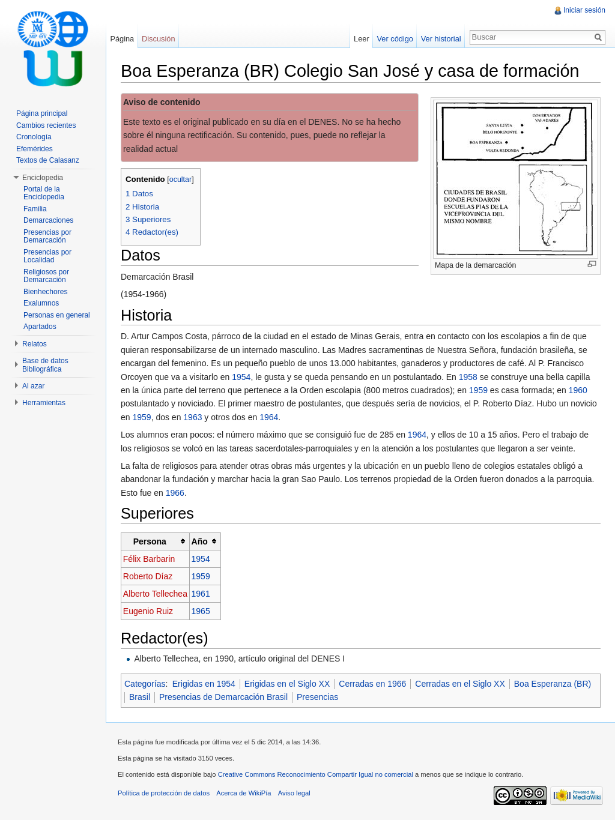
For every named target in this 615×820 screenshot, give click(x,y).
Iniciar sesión (584, 10)
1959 (478, 390)
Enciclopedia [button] (42, 177)
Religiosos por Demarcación (46, 276)
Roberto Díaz (147, 576)
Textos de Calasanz (47, 160)
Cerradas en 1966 (372, 684)
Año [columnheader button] (200, 541)
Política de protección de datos (164, 793)
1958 (468, 377)
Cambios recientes (46, 125)
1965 (201, 611)
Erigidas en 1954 (203, 684)
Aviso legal (294, 793)
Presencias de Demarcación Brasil (223, 697)
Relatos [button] (34, 344)
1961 (201, 593)
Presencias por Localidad (47, 256)
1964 (268, 417)
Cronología (34, 137)
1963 (192, 417)
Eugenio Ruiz (148, 611)
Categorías (144, 684)
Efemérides (34, 149)
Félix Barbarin (149, 559)
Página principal (41, 113)
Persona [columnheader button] (149, 541)
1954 (241, 377)
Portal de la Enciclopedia (43, 193)
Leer (361, 38)
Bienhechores (45, 292)
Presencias (317, 697)
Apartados (39, 326)
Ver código (395, 38)
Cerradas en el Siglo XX (459, 684)
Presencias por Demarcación (47, 236)
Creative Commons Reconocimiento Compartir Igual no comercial (315, 774)
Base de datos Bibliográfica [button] (45, 365)
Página (122, 38)
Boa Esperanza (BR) (552, 684)
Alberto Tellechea (155, 593)
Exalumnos (41, 303)
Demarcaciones (48, 220)
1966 (175, 493)
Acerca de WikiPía (243, 793)
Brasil (139, 697)
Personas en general (56, 315)
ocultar (180, 179)
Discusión (158, 38)
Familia (35, 209)
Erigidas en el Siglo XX (287, 684)
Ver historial (441, 38)
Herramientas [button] (43, 403)
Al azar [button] (33, 386)
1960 (578, 390)
